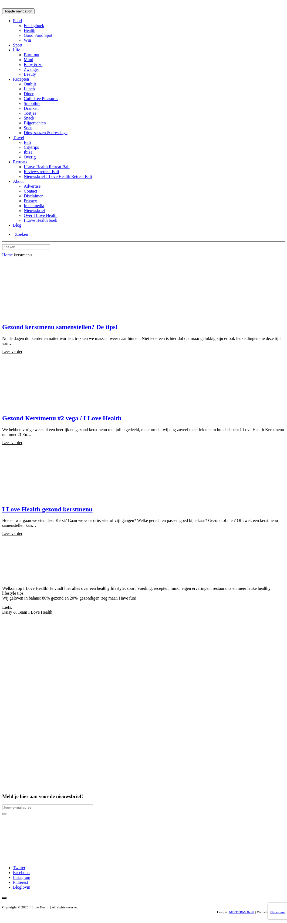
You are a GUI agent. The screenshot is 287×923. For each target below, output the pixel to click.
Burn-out (31, 54)
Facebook (21, 872)
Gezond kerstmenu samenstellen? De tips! (60, 326)
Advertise (32, 186)
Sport (17, 45)
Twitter (19, 867)
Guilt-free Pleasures (41, 98)
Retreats (20, 162)
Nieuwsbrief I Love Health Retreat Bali (58, 176)
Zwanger (31, 69)
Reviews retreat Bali (41, 171)
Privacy (30, 201)
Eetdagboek (34, 25)
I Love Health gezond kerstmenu (47, 509)
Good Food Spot (38, 35)
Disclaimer (33, 196)
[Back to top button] (4, 898)
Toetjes (30, 113)
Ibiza (28, 152)
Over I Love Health (41, 215)
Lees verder (12, 351)
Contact (30, 191)
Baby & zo (33, 64)
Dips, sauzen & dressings (45, 132)
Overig (30, 157)
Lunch (29, 89)
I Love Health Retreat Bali (47, 166)
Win (27, 40)
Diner (28, 93)
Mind (28, 59)
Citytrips (31, 147)
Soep (28, 127)
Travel (18, 137)
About (18, 181)
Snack (29, 118)
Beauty (30, 74)
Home (7, 255)
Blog (17, 225)
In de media (34, 205)
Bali (27, 142)
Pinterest (20, 882)
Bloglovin (21, 887)
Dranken (31, 108)
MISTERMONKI (241, 912)
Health (29, 30)
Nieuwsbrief (34, 210)
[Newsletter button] (4, 814)
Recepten (21, 79)
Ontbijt (30, 84)
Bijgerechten (35, 123)
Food (17, 20)
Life (16, 50)
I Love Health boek (40, 220)
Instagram (21, 877)
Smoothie (32, 103)
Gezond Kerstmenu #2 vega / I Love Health (61, 418)
